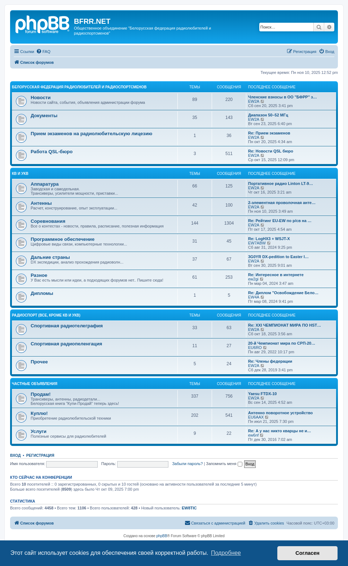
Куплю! (39, 413)
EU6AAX (256, 417)
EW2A (253, 101)
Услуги (39, 431)
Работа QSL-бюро (51, 151)
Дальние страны (50, 257)
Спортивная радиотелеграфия (67, 325)
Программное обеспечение (62, 239)
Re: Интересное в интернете (276, 275)
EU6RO (255, 347)
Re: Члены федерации (270, 361)
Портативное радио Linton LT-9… (280, 183)
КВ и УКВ (20, 174)
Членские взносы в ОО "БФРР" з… (282, 97)
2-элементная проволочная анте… (282, 202)
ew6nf (253, 435)
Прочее (39, 361)
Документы (44, 115)
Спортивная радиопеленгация (66, 343)
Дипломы (42, 293)
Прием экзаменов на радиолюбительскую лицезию (91, 133)
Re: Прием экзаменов (269, 133)
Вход (15, 455)
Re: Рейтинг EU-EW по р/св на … (280, 220)
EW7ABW (257, 243)
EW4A (253, 297)
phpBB (162, 536)
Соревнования (48, 221)
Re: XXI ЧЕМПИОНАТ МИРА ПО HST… (284, 325)
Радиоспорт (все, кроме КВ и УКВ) (46, 315)
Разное (39, 275)
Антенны (41, 203)
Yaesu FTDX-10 (262, 394)
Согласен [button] (307, 553)
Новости (40, 97)
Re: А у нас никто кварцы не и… (279, 431)
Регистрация (40, 455)
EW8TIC (189, 508)
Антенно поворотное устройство (280, 413)
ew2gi (253, 279)
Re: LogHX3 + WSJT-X (269, 238)
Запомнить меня (224, 463)
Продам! (40, 394)
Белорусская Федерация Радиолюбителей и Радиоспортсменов (79, 87)
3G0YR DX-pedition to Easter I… (278, 257)
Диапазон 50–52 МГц (268, 115)
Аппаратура (45, 184)
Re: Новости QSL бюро (270, 151)
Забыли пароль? (187, 463)
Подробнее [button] (226, 553)
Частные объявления (34, 384)
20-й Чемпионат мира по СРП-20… (281, 343)
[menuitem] (43, 51)
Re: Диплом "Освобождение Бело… (283, 293)
